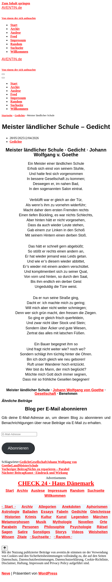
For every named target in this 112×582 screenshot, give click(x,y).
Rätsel (102, 527)
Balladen (30, 512)
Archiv (15, 28)
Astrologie (10, 512)
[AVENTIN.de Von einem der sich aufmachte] (56, 12)
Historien (12, 517)
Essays (47, 512)
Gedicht (25, 462)
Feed (13, 36)
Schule (33, 465)
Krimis (30, 517)
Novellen (85, 522)
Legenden (79, 517)
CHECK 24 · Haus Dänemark (56, 483)
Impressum (18, 40)
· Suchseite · (40, 537)
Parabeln (9, 527)
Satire (23, 532)
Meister (24, 465)
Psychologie (80, 527)
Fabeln (62, 512)
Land (15, 465)
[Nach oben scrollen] (5, 548)
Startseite (7, 115)
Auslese (15, 32)
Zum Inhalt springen (16, 3)
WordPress (47, 573)
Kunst (61, 517)
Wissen (8, 537)
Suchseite (16, 48)
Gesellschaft (45, 394)
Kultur (46, 517)
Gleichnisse (100, 512)
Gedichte (20, 115)
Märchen (100, 517)
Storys (61, 532)
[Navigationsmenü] (3, 74)
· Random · (63, 537)
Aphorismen (96, 507)
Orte (103, 522)
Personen (30, 527)
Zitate (22, 537)
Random (16, 44)
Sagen (7, 532)
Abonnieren (18, 448)
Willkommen (19, 51)
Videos (78, 532)
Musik (41, 522)
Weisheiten (98, 532)
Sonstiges (41, 532)
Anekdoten (71, 507)
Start (13, 25)
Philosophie (54, 527)
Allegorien (47, 507)
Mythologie (62, 522)
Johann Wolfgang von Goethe (78, 390)
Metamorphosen (15, 522)
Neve (6, 573)
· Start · (9, 507)
